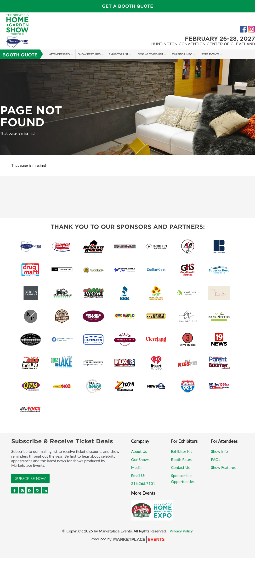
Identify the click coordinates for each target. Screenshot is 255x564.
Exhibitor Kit (181, 451)
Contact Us (180, 467)
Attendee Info (59, 54)
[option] (127, 107)
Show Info (219, 451)
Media (136, 467)
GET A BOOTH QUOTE (127, 6)
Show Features (89, 54)
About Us (139, 451)
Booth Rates (181, 459)
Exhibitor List (118, 54)
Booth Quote (20, 54)
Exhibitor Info (181, 54)
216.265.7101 (143, 483)
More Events (210, 54)
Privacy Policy (181, 531)
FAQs (215, 459)
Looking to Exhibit (149, 54)
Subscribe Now (30, 478)
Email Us (138, 475)
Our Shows (140, 459)
